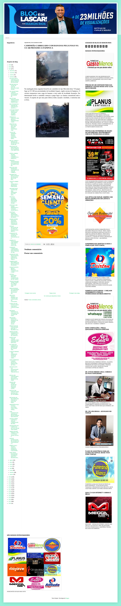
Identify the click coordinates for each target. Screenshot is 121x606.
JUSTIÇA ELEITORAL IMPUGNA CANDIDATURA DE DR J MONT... (14, 277)
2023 (10, 477)
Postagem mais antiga (74, 293)
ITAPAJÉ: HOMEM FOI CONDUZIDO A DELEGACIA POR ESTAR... (14, 184)
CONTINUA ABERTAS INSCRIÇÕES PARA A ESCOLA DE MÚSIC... (14, 215)
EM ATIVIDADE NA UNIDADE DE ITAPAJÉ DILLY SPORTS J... (14, 106)
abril (11, 468)
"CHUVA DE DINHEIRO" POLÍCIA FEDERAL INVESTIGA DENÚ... (13, 135)
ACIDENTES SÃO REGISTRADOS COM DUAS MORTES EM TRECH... (14, 257)
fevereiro (12, 472)
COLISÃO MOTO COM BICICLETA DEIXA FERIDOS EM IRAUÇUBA (14, 80)
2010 (10, 503)
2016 (10, 491)
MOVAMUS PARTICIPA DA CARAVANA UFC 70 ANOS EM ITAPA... (14, 313)
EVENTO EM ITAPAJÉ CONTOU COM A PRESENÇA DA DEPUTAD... (14, 340)
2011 (10, 501)
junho (11, 464)
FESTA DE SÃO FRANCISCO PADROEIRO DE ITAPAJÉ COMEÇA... (14, 170)
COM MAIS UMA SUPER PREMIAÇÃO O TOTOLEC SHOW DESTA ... (14, 208)
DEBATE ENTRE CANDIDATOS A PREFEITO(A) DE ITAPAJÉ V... (14, 333)
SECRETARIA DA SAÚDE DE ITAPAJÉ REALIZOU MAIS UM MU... (14, 87)
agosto (11, 460)
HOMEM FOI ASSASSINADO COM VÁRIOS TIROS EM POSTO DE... (14, 243)
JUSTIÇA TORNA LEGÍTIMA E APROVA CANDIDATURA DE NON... (14, 421)
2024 (10, 69)
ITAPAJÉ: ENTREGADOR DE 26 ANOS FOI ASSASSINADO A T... (14, 441)
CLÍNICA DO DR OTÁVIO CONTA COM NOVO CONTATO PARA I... (14, 306)
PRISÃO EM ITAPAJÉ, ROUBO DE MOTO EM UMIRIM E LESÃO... (13, 385)
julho (11, 462)
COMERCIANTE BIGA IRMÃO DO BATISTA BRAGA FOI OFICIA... (14, 263)
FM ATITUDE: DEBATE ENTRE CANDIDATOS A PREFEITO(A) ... (14, 100)
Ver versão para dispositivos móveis (52, 296)
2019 (10, 485)
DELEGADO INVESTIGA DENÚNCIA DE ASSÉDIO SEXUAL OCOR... (14, 321)
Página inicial (52, 293)
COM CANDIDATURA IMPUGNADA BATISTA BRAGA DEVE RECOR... (14, 414)
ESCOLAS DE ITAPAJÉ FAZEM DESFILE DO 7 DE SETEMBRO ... (14, 393)
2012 (10, 499)
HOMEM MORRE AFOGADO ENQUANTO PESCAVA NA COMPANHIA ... (14, 222)
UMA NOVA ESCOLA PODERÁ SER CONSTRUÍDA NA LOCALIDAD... (14, 298)
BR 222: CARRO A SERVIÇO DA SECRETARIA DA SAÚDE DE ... (14, 142)
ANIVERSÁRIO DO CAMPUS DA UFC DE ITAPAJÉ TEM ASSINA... (14, 427)
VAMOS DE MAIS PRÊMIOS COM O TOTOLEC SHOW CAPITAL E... (14, 434)
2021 (10, 481)
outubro (12, 74)
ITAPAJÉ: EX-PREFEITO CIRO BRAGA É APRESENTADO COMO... (14, 119)
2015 (10, 493)
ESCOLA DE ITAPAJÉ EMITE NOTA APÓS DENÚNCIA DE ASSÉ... (14, 378)
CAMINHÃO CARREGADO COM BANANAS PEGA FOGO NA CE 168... (14, 250)
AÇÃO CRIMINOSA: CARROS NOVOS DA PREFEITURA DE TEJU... (14, 362)
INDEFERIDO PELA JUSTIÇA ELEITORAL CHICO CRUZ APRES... (14, 407)
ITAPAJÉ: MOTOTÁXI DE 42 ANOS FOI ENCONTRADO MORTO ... (14, 229)
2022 (10, 479)
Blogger (67, 598)
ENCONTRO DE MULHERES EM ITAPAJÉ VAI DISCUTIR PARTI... (14, 400)
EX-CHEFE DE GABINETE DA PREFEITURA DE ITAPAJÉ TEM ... (14, 347)
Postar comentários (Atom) (34, 299)
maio (11, 466)
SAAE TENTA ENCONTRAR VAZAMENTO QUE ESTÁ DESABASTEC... (14, 455)
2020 (10, 483)
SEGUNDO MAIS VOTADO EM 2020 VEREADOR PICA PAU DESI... (14, 192)
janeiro (11, 474)
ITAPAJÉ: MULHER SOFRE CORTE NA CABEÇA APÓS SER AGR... (14, 284)
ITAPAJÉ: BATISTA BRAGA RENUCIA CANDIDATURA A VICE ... (14, 270)
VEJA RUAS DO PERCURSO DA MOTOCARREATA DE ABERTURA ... (14, 149)
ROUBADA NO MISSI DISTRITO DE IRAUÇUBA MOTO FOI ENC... (14, 177)
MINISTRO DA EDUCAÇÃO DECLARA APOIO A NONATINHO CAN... (13, 127)
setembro (12, 76)
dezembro (12, 70)
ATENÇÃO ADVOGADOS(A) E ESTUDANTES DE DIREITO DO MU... (14, 163)
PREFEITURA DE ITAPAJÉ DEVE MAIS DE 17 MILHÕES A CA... (14, 327)
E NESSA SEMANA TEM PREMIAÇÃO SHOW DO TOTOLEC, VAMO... (14, 355)
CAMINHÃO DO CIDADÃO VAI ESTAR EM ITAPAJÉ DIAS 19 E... (14, 236)
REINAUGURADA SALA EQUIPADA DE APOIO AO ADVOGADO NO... (14, 291)
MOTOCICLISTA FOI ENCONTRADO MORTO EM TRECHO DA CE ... (14, 370)
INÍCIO (7, 38)
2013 (10, 497)
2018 (10, 487)
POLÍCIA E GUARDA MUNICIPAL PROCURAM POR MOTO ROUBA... (13, 200)
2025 (10, 67)
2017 (10, 489)
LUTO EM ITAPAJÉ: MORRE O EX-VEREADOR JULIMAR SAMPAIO (14, 112)
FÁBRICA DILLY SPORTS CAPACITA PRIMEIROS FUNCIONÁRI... (14, 448)
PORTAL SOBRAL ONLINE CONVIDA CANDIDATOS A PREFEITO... (14, 156)
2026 (10, 65)
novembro (12, 72)
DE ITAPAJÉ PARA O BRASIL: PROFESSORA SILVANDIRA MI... (14, 94)
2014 (10, 495)
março (11, 470)
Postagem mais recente (30, 293)
